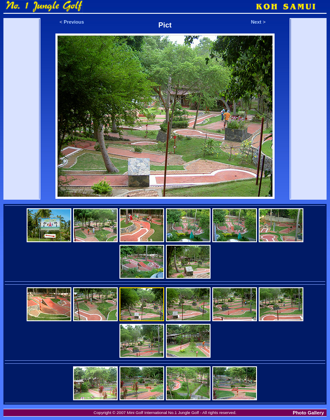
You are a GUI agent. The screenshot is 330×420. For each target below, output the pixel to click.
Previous (74, 21)
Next (256, 21)
